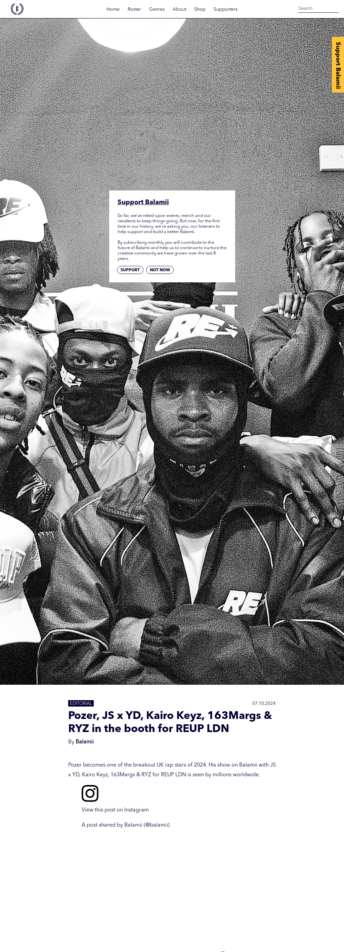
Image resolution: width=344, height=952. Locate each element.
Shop (200, 9)
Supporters (226, 9)
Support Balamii (338, 65)
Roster (134, 9)
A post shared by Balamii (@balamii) (126, 825)
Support (130, 270)
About (179, 9)
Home (113, 9)
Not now (160, 270)
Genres (157, 9)
